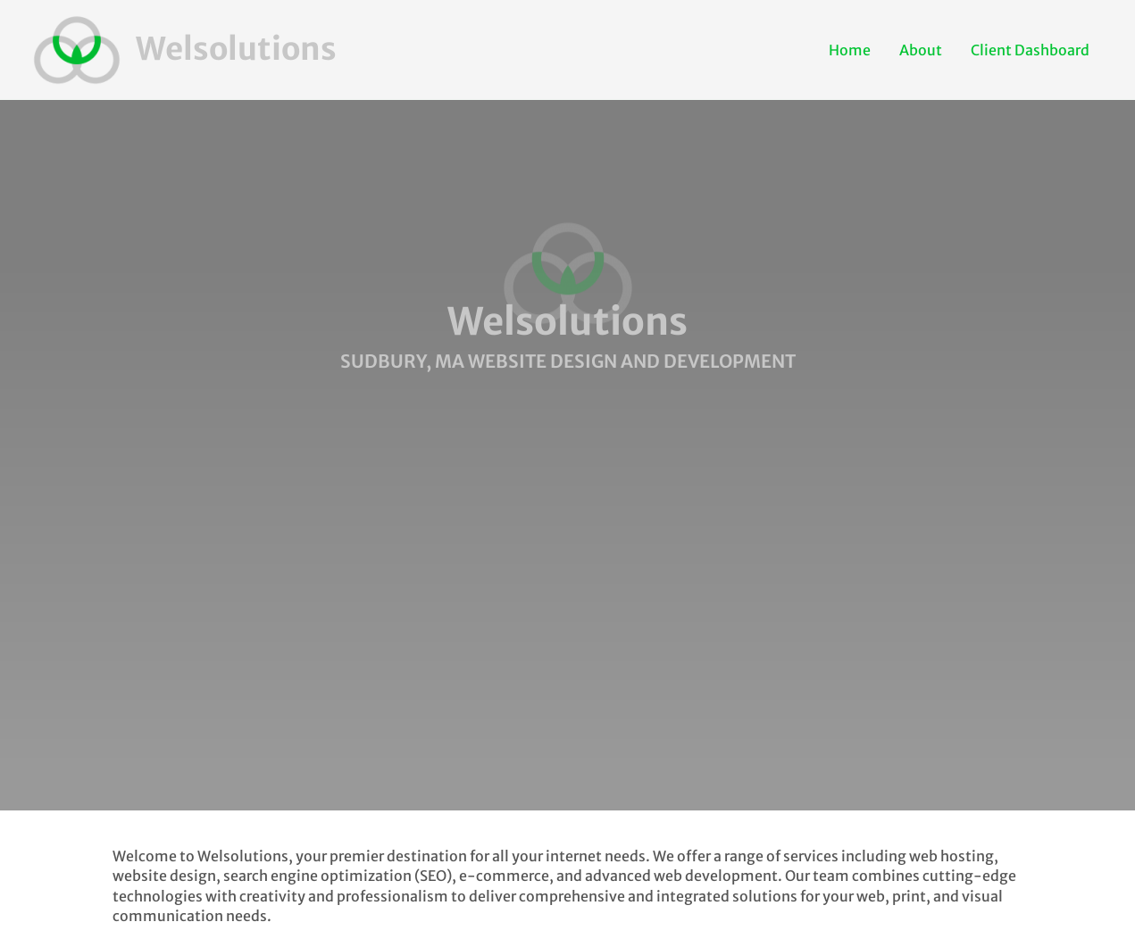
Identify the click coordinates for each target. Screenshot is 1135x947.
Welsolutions (236, 49)
